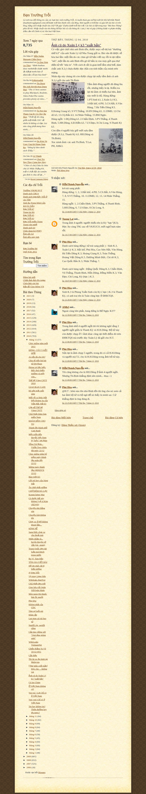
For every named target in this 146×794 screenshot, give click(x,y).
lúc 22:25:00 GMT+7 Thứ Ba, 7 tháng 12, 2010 (80, 403)
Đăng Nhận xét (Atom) (74, 425)
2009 (29, 756)
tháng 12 (33, 339)
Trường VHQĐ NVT (32, 190)
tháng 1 (32, 753)
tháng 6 (32, 734)
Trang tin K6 (28, 212)
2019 (29, 303)
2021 (29, 296)
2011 (29, 332)
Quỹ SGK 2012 (30, 251)
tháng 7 (32, 731)
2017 (29, 310)
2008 (29, 760)
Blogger (41, 772)
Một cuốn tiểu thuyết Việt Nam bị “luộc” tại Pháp (38, 437)
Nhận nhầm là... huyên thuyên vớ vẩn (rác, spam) (37, 542)
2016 (29, 314)
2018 (29, 307)
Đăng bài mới (29, 277)
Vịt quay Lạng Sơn (37, 576)
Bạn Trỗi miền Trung (33, 221)
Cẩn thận (33, 655)
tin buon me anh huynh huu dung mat (35, 86)
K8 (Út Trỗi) (29, 206)
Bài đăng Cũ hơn (114, 417)
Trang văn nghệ (30, 224)
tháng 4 (32, 742)
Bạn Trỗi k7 (28, 209)
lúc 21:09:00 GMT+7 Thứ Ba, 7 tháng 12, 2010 (80, 361)
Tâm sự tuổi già (36, 611)
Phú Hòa (67, 241)
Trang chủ (88, 417)
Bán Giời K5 (34, 477)
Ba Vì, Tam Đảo (36, 558)
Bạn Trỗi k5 (28, 215)
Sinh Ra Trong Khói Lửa (34, 203)
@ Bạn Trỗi (34, 572)
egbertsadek (37, 80)
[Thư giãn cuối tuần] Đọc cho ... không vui (38, 669)
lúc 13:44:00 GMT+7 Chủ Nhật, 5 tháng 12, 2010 (81, 212)
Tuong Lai (67, 218)
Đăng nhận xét (60, 410)
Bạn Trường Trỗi (37, 15)
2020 (29, 299)
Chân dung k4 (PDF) (32, 231)
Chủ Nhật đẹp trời (37, 583)
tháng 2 (32, 749)
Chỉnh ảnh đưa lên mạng (34, 280)
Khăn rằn (33, 615)
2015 (29, 318)
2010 (29, 336)
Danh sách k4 (29, 227)
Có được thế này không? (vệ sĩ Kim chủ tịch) (38, 501)
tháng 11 (33, 716)
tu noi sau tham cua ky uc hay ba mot (35, 113)
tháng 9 (32, 723)
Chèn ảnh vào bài (31, 283)
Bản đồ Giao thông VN (33, 286)
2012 (29, 328)
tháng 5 (32, 738)
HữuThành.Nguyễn (32, 107)
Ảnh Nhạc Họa (63, 170)
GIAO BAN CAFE (37, 387)
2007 (29, 764)
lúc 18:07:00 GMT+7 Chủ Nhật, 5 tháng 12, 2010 (81, 281)
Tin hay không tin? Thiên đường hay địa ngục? (38, 709)
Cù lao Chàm (34, 682)
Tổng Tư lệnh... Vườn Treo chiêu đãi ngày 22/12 (38, 447)
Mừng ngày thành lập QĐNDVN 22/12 (37, 470)
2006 (29, 767)
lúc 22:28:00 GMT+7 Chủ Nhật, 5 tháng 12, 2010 (81, 300)
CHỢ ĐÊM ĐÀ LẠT (38, 491)
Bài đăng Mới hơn (61, 417)
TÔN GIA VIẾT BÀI (38, 562)
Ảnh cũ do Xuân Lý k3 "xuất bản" (76, 45)
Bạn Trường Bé (30, 248)
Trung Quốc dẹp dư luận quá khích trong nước (38, 551)
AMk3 (65, 307)
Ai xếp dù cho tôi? (37, 357)
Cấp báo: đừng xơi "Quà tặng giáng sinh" (37, 635)
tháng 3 (32, 745)
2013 (29, 325)
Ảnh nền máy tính (31, 237)
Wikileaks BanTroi (37, 580)
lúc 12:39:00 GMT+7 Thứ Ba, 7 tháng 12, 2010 (80, 315)
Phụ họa (32, 601)
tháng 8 (32, 727)
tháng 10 (33, 720)
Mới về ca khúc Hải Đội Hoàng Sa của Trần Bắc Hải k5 (38, 400)
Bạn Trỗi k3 (28, 218)
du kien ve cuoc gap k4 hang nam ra (35, 144)
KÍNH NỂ (33, 528)
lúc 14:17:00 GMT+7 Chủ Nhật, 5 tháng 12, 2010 (81, 235)
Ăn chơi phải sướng (38, 487)
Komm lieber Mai (36, 494)
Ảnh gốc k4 (28, 234)
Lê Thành (37, 156)
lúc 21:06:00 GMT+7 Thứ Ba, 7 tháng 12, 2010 (80, 342)
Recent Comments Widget (39, 179)
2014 (29, 321)
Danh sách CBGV (31, 193)
